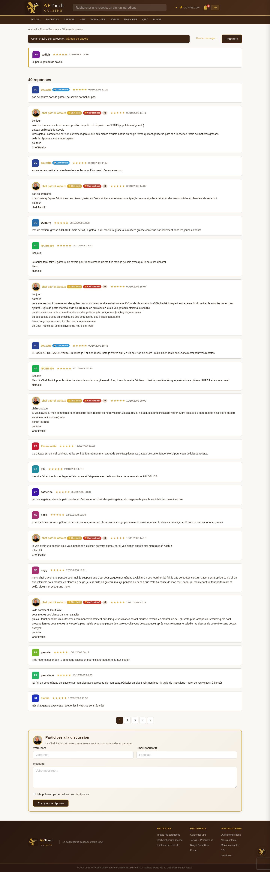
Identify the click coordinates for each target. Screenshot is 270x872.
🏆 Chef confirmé (92, 113)
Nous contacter (229, 840)
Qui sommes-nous (231, 834)
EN (215, 7)
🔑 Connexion (189, 7)
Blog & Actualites (199, 845)
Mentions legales (230, 845)
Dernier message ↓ (206, 38)
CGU (223, 850)
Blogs (157, 19)
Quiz (145, 19)
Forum (114, 19)
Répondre (232, 38)
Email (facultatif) (146, 747)
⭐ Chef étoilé (74, 113)
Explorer (130, 19)
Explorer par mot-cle (168, 845)
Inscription (226, 855)
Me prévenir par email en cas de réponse (61, 794)
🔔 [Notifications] (206, 7)
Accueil (36, 19)
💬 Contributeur (61, 90)
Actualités (98, 19)
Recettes (52, 19)
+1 (105, 113)
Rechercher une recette (170, 840)
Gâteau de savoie (77, 38)
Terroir (69, 19)
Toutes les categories (168, 834)
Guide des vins (198, 834)
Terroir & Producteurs (201, 840)
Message (39, 763)
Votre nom (39, 747)
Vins (82, 19)
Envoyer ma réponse (51, 803)
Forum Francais (49, 29)
